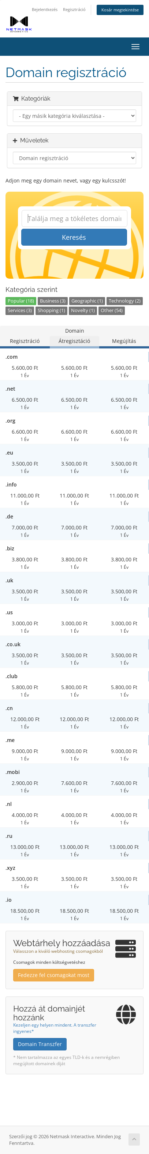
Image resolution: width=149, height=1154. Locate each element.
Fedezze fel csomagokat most (53, 975)
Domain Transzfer (40, 1044)
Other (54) (112, 310)
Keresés (74, 237)
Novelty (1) (83, 310)
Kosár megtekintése (120, 9)
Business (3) (53, 301)
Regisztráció (74, 9)
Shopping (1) (51, 310)
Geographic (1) (87, 301)
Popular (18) (21, 301)
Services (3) (20, 310)
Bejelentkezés (44, 9)
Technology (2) (125, 301)
